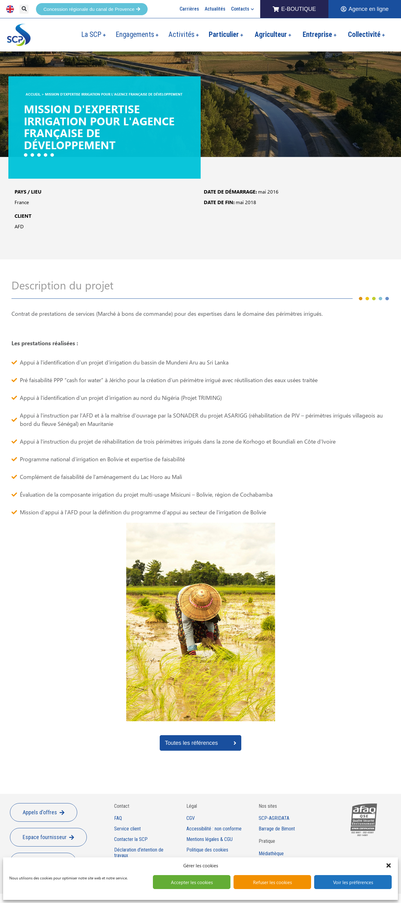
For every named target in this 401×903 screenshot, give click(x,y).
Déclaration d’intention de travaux (138, 853)
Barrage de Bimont (277, 829)
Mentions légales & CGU (209, 839)
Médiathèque (271, 853)
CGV (190, 818)
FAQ (118, 818)
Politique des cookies (207, 850)
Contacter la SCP (131, 839)
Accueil (33, 94)
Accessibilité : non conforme (214, 829)
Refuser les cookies (272, 882)
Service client (127, 829)
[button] (388, 865)
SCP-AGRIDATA (274, 818)
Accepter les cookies (192, 882)
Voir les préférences (353, 882)
